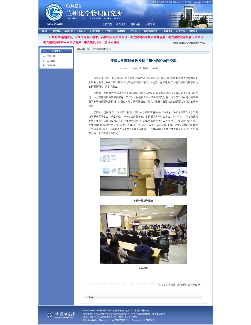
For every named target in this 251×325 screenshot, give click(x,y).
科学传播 (180, 31)
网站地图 (177, 2)
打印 (146, 68)
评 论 (90, 297)
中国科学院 (205, 2)
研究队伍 (81, 31)
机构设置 (68, 31)
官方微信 (157, 2)
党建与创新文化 (150, 31)
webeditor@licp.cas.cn (99, 320)
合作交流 (108, 31)
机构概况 (57, 31)
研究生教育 (94, 31)
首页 (89, 48)
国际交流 (51, 56)
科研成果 (121, 31)
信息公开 (193, 31)
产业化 (133, 31)
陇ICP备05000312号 (121, 320)
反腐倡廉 (168, 31)
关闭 (155, 68)
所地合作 (51, 65)
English (195, 2)
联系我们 (186, 2)
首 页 (44, 31)
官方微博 (166, 2)
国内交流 (51, 60)
